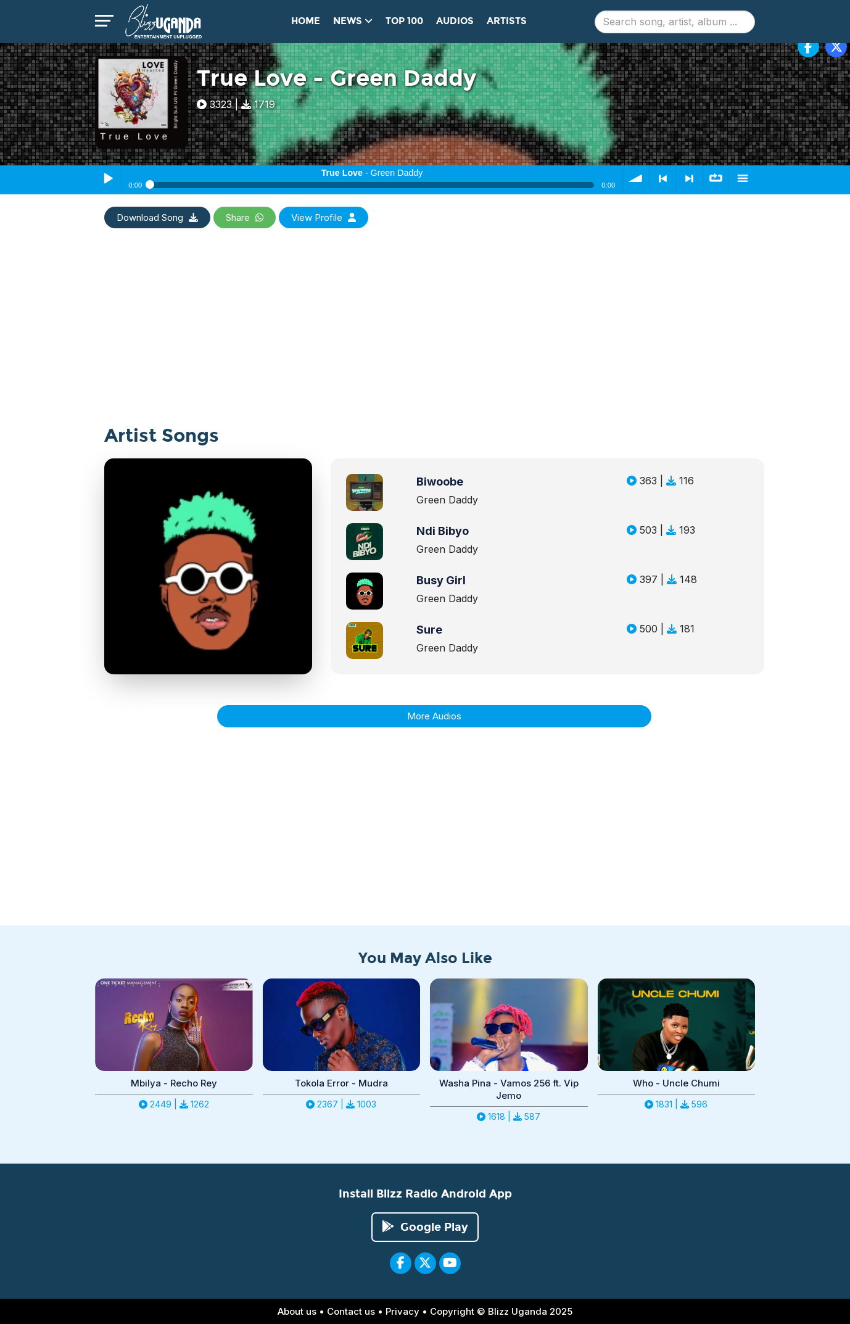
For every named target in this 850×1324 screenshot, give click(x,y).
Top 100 (404, 21)
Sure (429, 629)
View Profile (323, 217)
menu (742, 178)
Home (305, 21)
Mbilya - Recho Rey (174, 1083)
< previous (662, 178)
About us (297, 1311)
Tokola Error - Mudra (341, 1083)
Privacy (402, 1311)
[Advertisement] (425, 339)
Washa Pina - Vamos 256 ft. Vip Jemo (509, 1089)
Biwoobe (439, 481)
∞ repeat (715, 178)
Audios (455, 21)
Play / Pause (108, 178)
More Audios (434, 716)
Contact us (351, 1311)
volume (636, 178)
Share (244, 217)
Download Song (157, 217)
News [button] (353, 21)
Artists (507, 21)
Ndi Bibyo (442, 530)
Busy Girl (441, 580)
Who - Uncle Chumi (676, 1083)
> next (689, 178)
